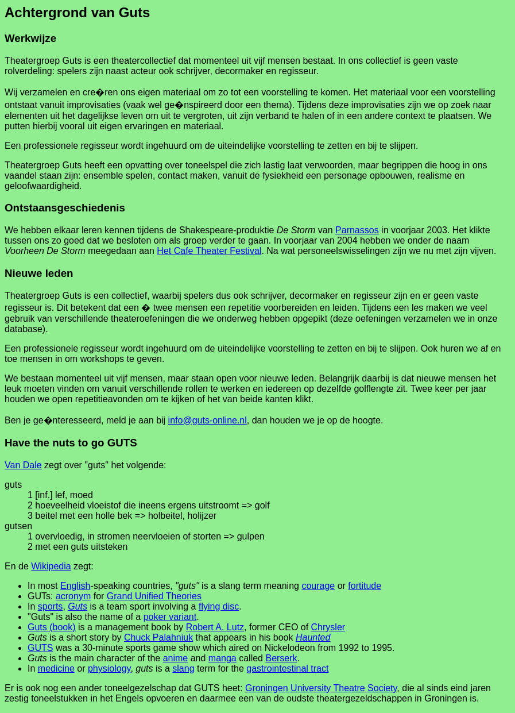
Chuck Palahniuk (158, 637)
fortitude (364, 586)
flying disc (219, 606)
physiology (109, 668)
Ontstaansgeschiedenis (65, 208)
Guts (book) (52, 627)
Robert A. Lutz (215, 627)
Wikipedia (51, 566)
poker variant (170, 617)
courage (318, 586)
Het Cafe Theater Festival (209, 251)
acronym (73, 596)
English (75, 586)
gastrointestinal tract (287, 668)
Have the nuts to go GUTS (71, 443)
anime (175, 658)
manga (222, 658)
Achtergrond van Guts (77, 12)
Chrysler (328, 627)
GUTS (40, 648)
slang (183, 668)
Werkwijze (30, 38)
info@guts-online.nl (207, 420)
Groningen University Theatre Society (321, 688)
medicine (56, 668)
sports (50, 606)
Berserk (281, 658)
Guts (77, 606)
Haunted (313, 637)
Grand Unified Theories (154, 596)
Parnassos (357, 230)
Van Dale (23, 465)
